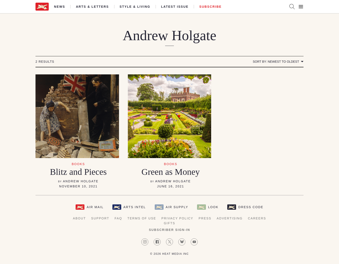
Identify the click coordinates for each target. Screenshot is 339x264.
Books (78, 164)
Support (100, 218)
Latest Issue (175, 6)
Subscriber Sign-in (169, 229)
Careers (257, 218)
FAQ (118, 218)
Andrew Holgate (80, 181)
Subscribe (210, 6)
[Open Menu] (301, 6)
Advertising (230, 218)
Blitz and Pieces (78, 172)
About (79, 218)
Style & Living (135, 6)
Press (205, 218)
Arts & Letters (92, 6)
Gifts (169, 223)
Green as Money (171, 172)
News (59, 6)
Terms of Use (141, 218)
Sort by (276, 61)
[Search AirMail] (292, 6)
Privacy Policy (177, 218)
